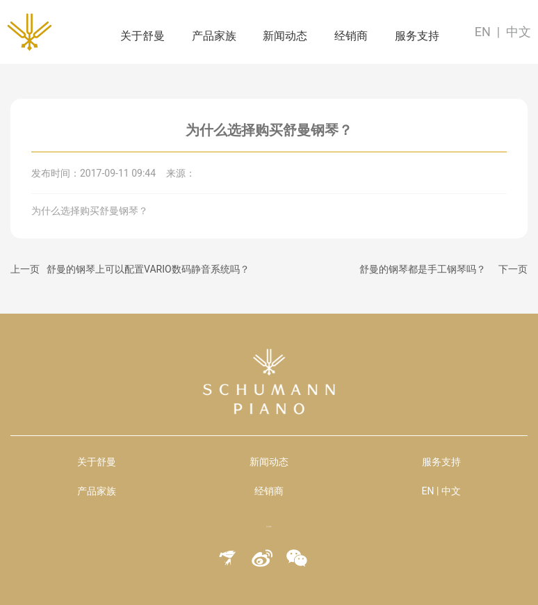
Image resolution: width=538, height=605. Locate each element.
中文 (518, 31)
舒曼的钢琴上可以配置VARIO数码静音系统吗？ (148, 269)
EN (483, 31)
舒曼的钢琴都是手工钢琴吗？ (422, 269)
